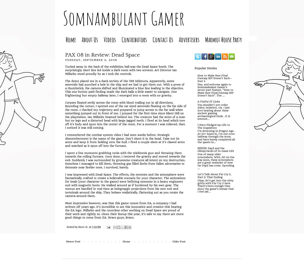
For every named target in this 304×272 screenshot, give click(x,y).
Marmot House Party (223, 39)
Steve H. (83, 227)
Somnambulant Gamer (123, 18)
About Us (90, 39)
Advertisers (189, 39)
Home (71, 39)
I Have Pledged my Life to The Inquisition (214, 126)
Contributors (134, 39)
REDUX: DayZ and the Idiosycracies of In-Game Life (216, 149)
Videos (110, 39)
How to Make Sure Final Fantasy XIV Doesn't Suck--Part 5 (215, 78)
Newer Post (73, 241)
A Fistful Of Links (209, 101)
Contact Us (163, 39)
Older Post (179, 241)
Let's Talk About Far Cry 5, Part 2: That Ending (214, 175)
